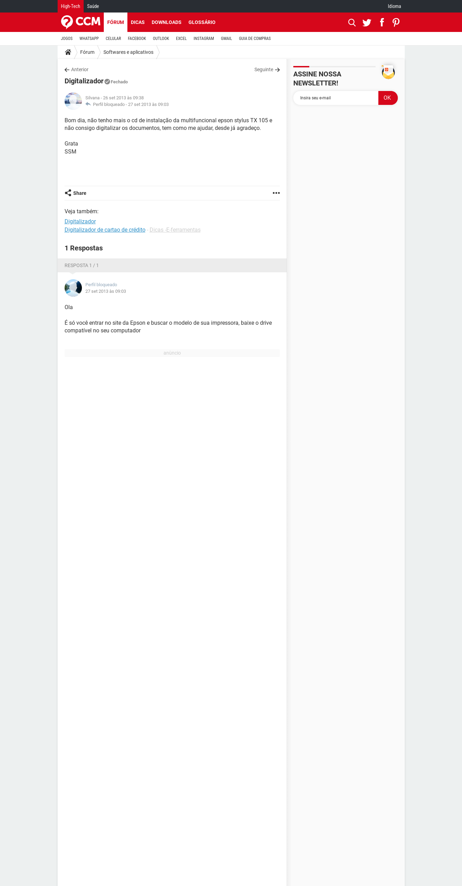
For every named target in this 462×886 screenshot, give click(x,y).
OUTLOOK (161, 38)
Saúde (93, 6)
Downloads (167, 22)
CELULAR (113, 38)
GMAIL (226, 38)
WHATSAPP (89, 38)
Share (79, 193)
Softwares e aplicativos (128, 52)
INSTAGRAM (204, 38)
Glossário (202, 22)
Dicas (138, 22)
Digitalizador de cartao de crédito (105, 229)
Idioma (394, 6)
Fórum (115, 22)
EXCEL (181, 38)
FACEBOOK (137, 38)
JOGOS (67, 38)
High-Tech (70, 6)
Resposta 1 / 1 (82, 265)
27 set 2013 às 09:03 (148, 104)
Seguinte (263, 69)
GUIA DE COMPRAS (255, 38)
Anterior (80, 69)
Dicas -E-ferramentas (175, 229)
